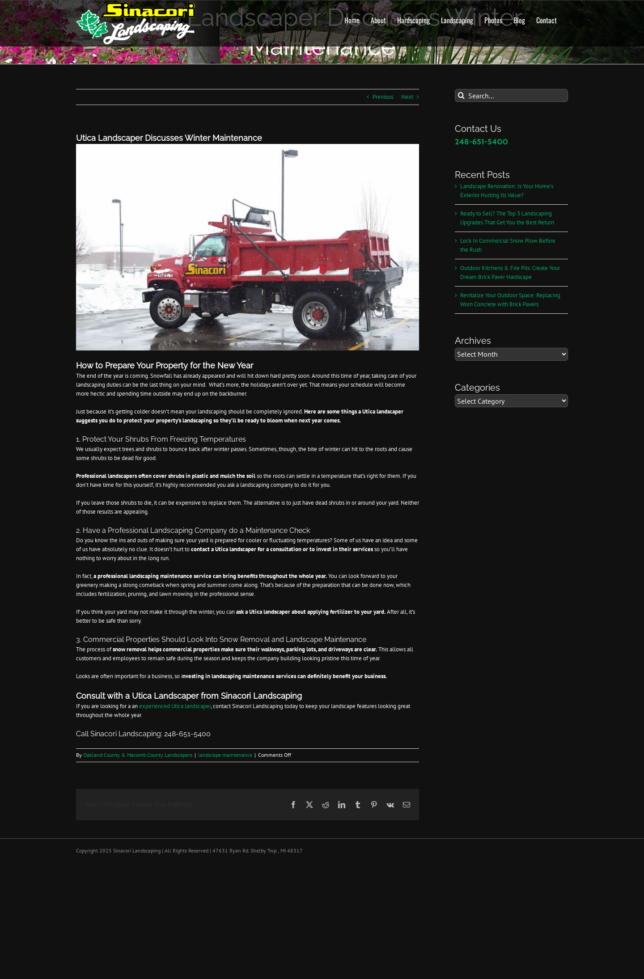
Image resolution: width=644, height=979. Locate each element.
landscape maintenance (225, 754)
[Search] (461, 95)
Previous (383, 97)
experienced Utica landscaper (175, 706)
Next (407, 97)
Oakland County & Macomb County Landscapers (137, 754)
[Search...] (511, 95)
